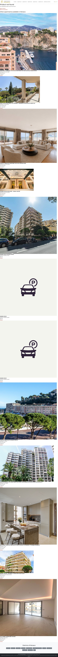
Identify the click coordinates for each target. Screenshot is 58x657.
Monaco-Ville (49, 648)
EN (55, 1)
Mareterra (8, 648)
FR (54, 1)
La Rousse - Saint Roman (37, 648)
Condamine (18, 648)
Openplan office (47, 1)
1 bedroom (19, 1)
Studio (15, 1)
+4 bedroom (40, 1)
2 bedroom (24, 1)
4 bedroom (35, 1)
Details (1, 75)
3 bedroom (30, 1)
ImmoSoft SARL (23, 654)
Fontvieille (23, 648)
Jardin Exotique (29, 648)
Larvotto (44, 648)
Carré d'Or (13, 648)
